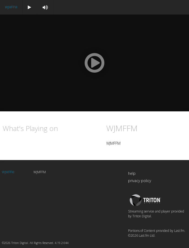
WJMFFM (11, 7)
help (132, 173)
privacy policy (139, 180)
